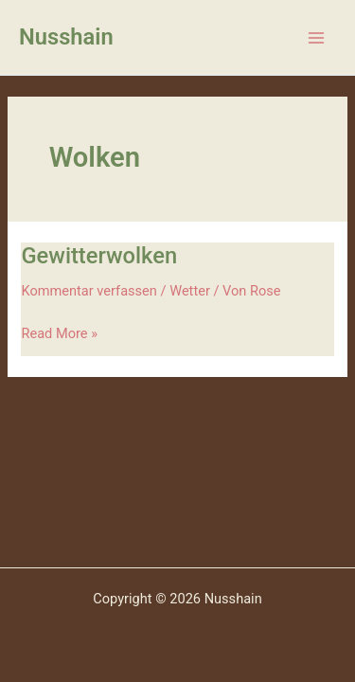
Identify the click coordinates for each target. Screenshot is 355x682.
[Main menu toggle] (316, 38)
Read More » (59, 332)
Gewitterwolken (99, 255)
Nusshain (66, 37)
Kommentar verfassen (88, 290)
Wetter (189, 290)
